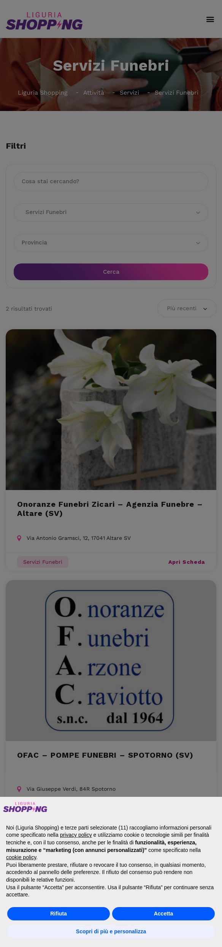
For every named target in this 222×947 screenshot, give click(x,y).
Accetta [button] (163, 914)
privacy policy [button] (76, 835)
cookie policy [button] (21, 857)
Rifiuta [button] (58, 914)
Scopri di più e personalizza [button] (111, 931)
